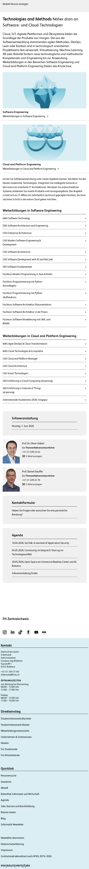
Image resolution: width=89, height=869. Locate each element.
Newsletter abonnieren (12, 837)
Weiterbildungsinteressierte (15, 730)
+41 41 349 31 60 (10, 671)
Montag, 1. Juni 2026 (23, 426)
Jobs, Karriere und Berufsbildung (17, 806)
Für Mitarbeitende (10, 755)
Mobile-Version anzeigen (15, 4)
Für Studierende (9, 749)
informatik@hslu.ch (10, 674)
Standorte (6, 781)
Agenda (5, 800)
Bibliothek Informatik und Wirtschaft (20, 794)
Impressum (7, 850)
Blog (3, 818)
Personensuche (8, 775)
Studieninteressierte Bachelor (16, 718)
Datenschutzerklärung (12, 844)
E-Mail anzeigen (34, 456)
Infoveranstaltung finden (25, 573)
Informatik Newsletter (12, 824)
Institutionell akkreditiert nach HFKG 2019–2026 (26, 856)
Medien (5, 743)
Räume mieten (8, 812)
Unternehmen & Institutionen (16, 737)
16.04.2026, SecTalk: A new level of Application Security (40, 542)
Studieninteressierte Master (15, 724)
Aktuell (4, 787)
